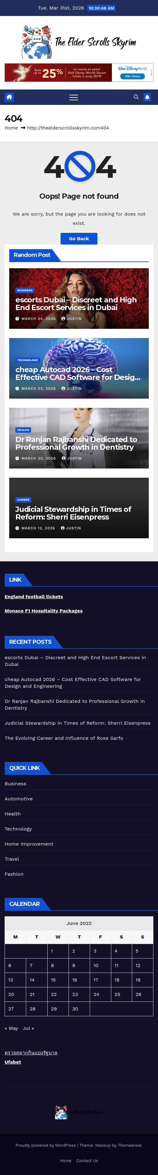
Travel (12, 859)
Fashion (14, 874)
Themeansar (129, 1145)
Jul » (28, 1028)
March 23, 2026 (39, 388)
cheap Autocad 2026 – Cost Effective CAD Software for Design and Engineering (77, 377)
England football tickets (34, 596)
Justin (71, 319)
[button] (136, 97)
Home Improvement (29, 844)
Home (11, 128)
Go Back (79, 238)
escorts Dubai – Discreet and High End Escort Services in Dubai (75, 303)
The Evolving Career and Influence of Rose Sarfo (64, 738)
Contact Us (87, 1160)
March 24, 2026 (39, 319)
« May (11, 1028)
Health (23, 430)
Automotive (19, 799)
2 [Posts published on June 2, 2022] (73, 951)
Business (25, 290)
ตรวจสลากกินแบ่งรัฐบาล (31, 1053)
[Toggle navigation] (73, 97)
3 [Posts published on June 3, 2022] (94, 951)
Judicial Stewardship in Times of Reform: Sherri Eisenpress (73, 513)
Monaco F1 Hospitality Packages (44, 611)
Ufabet (13, 1062)
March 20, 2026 (39, 458)
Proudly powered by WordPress (46, 1145)
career (23, 499)
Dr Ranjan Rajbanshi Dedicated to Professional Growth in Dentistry (76, 443)
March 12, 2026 (39, 528)
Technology (27, 360)
